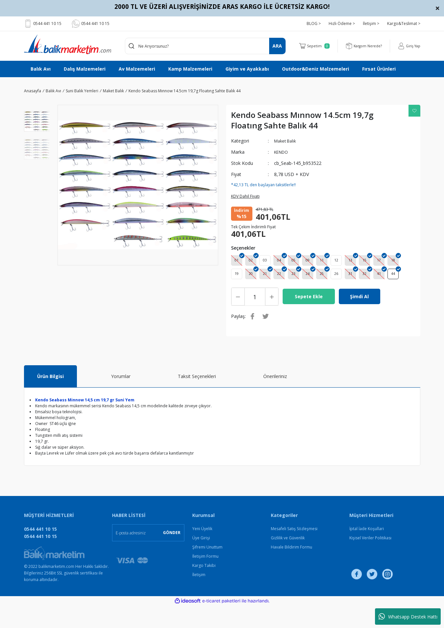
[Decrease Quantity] (238, 319)
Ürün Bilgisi (50, 398)
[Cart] (308, 46)
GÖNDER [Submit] (171, 555)
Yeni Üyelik (202, 551)
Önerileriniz (275, 398)
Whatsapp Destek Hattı (408, 616)
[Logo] (67, 44)
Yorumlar (120, 398)
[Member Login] (408, 46)
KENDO (282, 152)
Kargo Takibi (204, 588)
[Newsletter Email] (148, 555)
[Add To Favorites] (414, 111)
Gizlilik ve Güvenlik (288, 560)
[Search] (205, 46)
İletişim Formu (205, 578)
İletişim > (371, 23)
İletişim (198, 597)
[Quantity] (255, 319)
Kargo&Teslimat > (403, 23)
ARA (277, 46)
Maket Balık (286, 141)
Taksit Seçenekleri (197, 398)
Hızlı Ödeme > (342, 23)
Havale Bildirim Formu (291, 569)
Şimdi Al (359, 319)
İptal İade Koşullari (366, 551)
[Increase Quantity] (271, 319)
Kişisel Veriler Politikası (370, 560)
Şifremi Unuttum (207, 569)
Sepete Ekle (309, 319)
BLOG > (314, 23)
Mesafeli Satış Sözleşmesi (294, 551)
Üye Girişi (201, 560)
